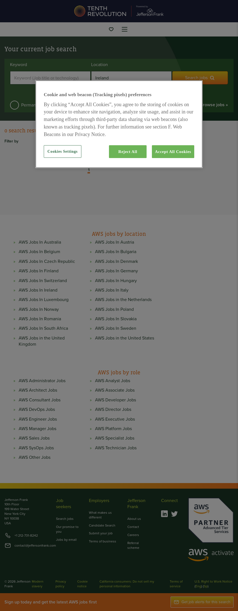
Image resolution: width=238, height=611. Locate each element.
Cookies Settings (62, 151)
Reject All (127, 151)
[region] (119, 124)
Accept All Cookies (173, 151)
